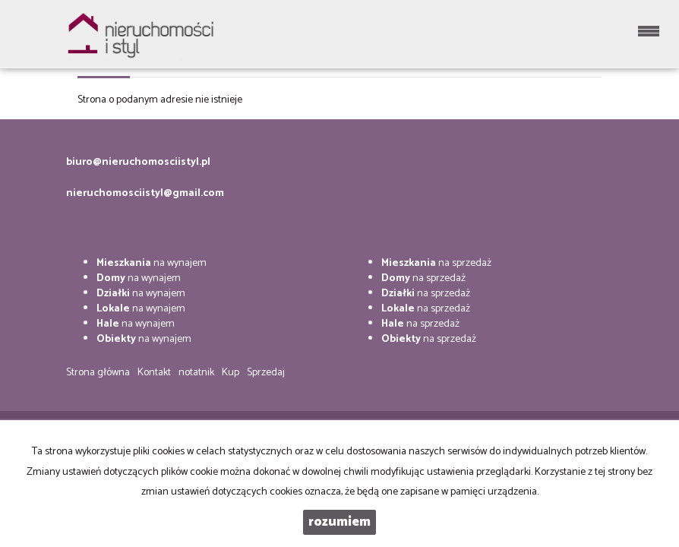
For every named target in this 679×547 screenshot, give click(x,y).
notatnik (196, 372)
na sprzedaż (436, 263)
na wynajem (151, 263)
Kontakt (154, 372)
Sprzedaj (266, 372)
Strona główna (98, 372)
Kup (230, 372)
